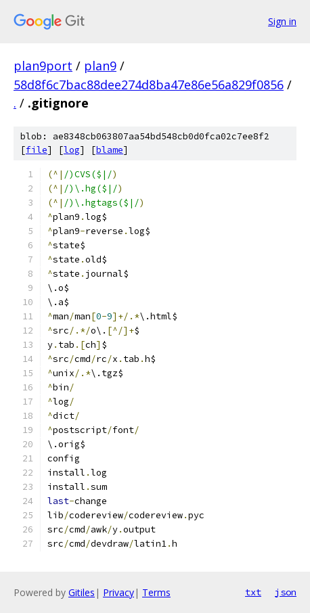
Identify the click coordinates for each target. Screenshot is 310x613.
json (285, 592)
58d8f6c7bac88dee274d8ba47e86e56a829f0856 (149, 84)
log (72, 150)
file (36, 150)
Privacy (118, 592)
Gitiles (81, 592)
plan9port (43, 66)
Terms (156, 592)
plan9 (100, 66)
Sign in (282, 21)
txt (253, 592)
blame (109, 150)
